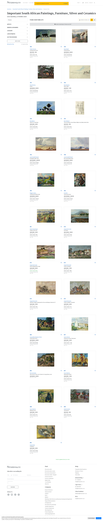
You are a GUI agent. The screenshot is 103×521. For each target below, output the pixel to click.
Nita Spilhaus (32, 121)
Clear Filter (24, 44)
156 (31, 190)
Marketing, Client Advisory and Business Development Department (58, 499)
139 (31, 118)
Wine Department (48, 510)
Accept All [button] (99, 518)
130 (65, 46)
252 (31, 442)
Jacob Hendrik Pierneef (34, 157)
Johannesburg (78, 478)
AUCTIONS (25, 2)
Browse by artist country (50, 471)
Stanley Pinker (32, 445)
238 (31, 406)
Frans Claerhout (67, 373)
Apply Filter (17, 41)
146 (31, 154)
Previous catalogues (49, 478)
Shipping (77, 472)
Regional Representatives (50, 500)
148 (65, 154)
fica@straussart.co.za (79, 498)
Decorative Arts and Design (50, 504)
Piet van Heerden (33, 373)
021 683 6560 (78, 486)
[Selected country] (7, 483)
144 (65, 118)
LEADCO (46, 493)
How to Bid (77, 474)
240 (65, 406)
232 (31, 370)
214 (31, 298)
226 (31, 334)
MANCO (46, 497)
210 (65, 226)
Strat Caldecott (66, 121)
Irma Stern (66, 193)
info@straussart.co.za (79, 481)
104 (31, 46)
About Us (47, 483)
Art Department (48, 502)
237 (65, 370)
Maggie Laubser (33, 193)
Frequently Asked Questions (81, 469)
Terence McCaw (67, 337)
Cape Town (78, 484)
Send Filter (10, 44)
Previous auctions (48, 476)
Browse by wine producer (50, 472)
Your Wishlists (48, 482)
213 (65, 262)
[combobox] (9, 474)
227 (65, 334)
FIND (78, 2)
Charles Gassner (33, 49)
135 (31, 82)
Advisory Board (48, 491)
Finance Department (49, 511)
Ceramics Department (49, 508)
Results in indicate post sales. (63, 459)
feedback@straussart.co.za (81, 493)
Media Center (47, 480)
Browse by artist (48, 469)
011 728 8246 (78, 479)
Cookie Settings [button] (91, 518)
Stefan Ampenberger (34, 229)
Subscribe (13, 487)
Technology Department (50, 513)
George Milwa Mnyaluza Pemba (36, 337)
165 (65, 190)
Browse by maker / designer (50, 474)
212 (31, 262)
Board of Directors (49, 489)
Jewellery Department (49, 506)
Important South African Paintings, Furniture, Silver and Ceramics (27, 9)
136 (65, 82)
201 (31, 226)
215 (65, 298)
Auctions (9, 9)
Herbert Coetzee (67, 409)
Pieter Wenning (32, 85)
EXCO (46, 495)
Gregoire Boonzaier (67, 229)
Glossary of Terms (79, 471)
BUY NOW (31, 2)
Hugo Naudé (66, 49)
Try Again (65, 3)
